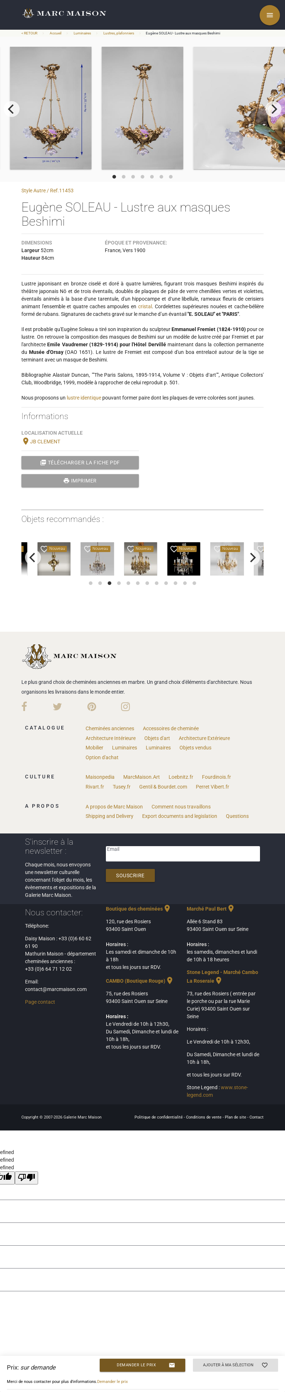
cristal (145, 306)
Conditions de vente (204, 1117)
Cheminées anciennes (110, 728)
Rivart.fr (95, 787)
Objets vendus (195, 748)
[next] (273, 109)
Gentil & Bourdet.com (163, 787)
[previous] (12, 109)
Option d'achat (102, 757)
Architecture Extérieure (204, 738)
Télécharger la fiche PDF (80, 462)
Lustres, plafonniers (119, 33)
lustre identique (84, 398)
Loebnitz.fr (181, 777)
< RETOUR (29, 33)
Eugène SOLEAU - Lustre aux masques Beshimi (183, 33)
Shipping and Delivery (109, 816)
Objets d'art (157, 738)
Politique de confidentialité (159, 1117)
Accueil (55, 33)
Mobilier (94, 748)
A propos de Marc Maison (114, 807)
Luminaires (82, 33)
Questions (237, 816)
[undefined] (26, 1177)
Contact (256, 1117)
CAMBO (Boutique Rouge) (140, 981)
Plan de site (236, 1117)
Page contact (40, 1002)
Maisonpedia (100, 777)
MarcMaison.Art (141, 777)
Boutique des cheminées (139, 909)
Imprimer (80, 480)
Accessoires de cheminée (171, 728)
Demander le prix (146, 1365)
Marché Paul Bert (211, 909)
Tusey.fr (122, 787)
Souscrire (130, 875)
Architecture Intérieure (111, 738)
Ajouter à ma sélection (235, 1365)
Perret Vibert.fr (212, 787)
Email (113, 849)
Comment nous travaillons (181, 807)
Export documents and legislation (179, 816)
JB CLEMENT (40, 441)
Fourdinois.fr (216, 777)
